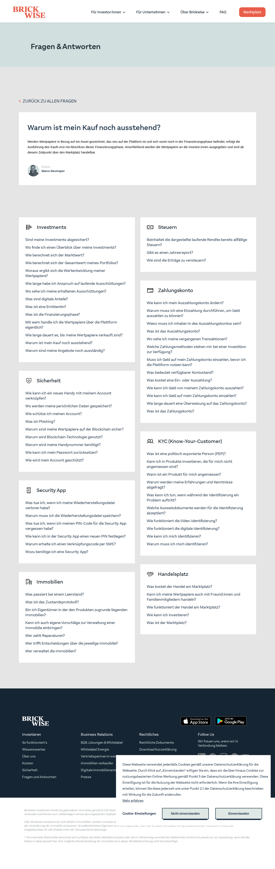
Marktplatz (252, 12)
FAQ (223, 12)
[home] (29, 12)
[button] (107, 12)
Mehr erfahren (133, 800)
